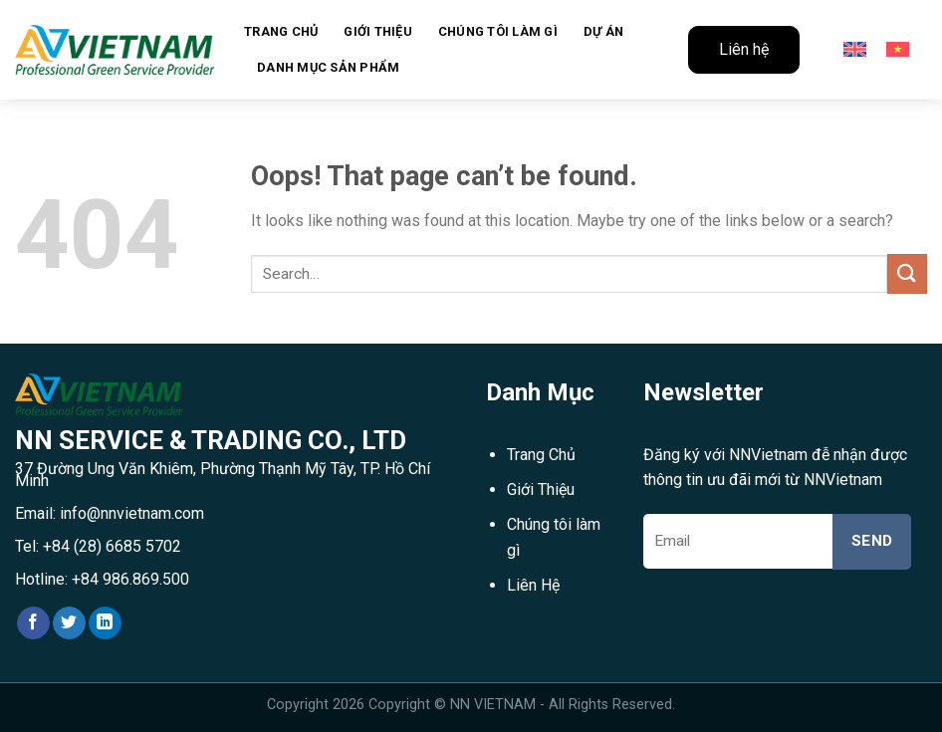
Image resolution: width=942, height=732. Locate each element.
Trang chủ (281, 31)
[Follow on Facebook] (33, 623)
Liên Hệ (533, 585)
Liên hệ (744, 49)
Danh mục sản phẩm (328, 67)
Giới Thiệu (378, 31)
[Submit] (907, 273)
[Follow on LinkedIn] (105, 623)
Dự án (603, 31)
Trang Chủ (541, 454)
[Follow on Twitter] (69, 623)
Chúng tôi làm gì (498, 31)
